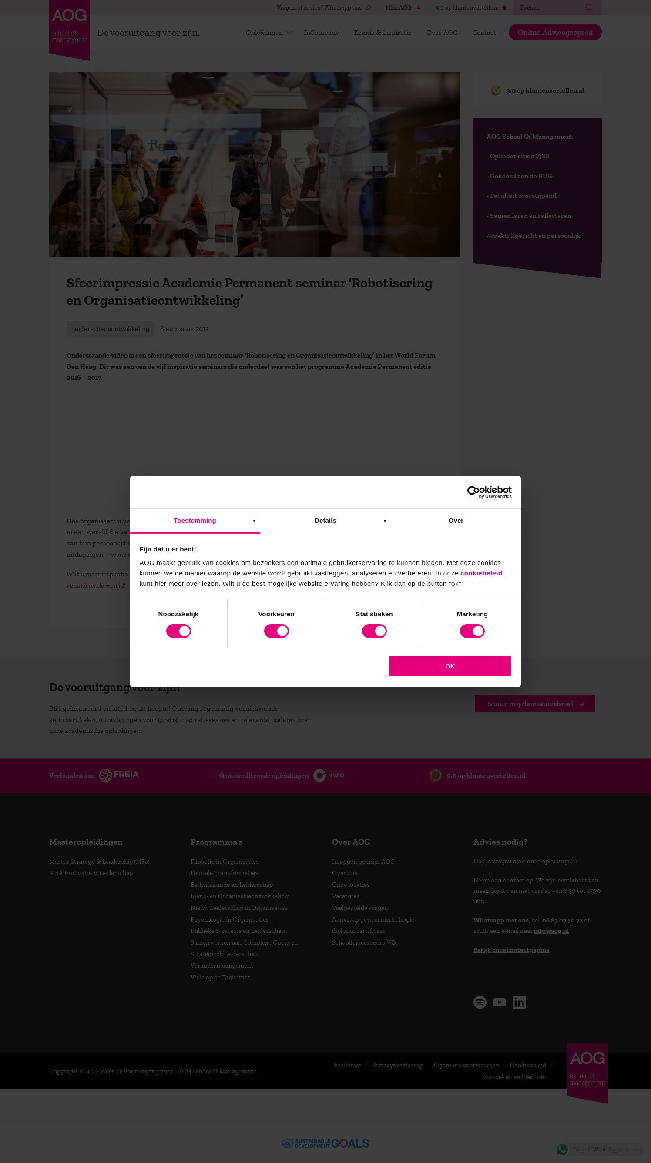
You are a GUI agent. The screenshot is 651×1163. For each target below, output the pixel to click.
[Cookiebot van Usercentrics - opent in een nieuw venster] (474, 491)
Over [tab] (456, 520)
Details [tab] (325, 520)
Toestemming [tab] (195, 520)
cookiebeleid (481, 573)
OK (450, 666)
